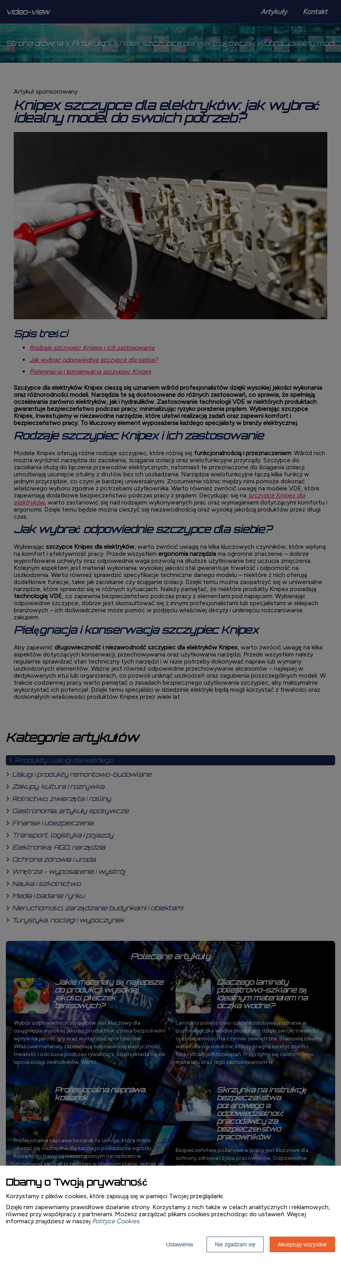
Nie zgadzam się (235, 1244)
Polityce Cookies (115, 1221)
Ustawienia (179, 1244)
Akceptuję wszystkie (302, 1244)
